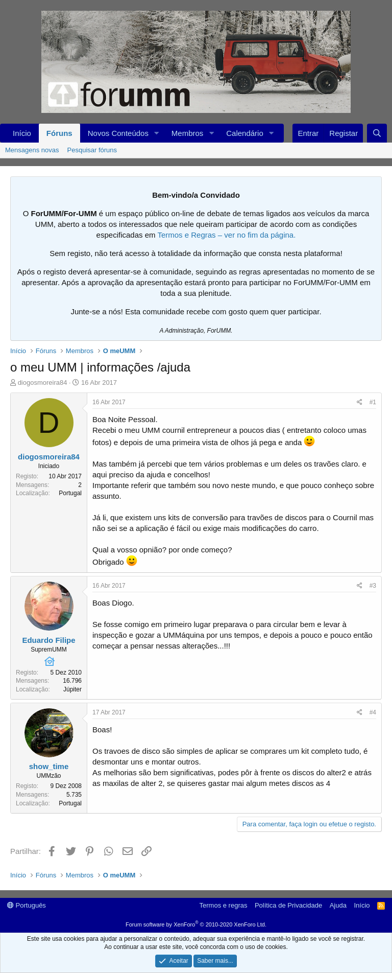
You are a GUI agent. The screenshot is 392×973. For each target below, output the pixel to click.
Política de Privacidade (288, 905)
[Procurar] (377, 133)
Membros (188, 133)
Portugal (70, 493)
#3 (373, 585)
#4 (373, 712)
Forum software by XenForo (196, 924)
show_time (49, 766)
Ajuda (338, 905)
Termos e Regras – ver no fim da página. (226, 234)
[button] (157, 133)
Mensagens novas (32, 150)
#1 (373, 402)
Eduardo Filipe (48, 640)
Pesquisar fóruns (92, 150)
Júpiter (72, 689)
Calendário (244, 133)
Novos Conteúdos (118, 133)
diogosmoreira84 (42, 382)
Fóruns (59, 133)
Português (26, 905)
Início (22, 133)
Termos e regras (224, 905)
